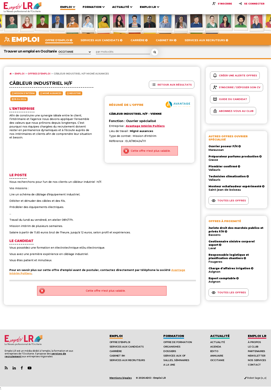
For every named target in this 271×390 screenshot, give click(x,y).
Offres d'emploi (39, 73)
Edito (214, 351)
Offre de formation (177, 342)
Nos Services (257, 360)
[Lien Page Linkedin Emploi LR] (14, 368)
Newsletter (256, 355)
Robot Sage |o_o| (255, 377)
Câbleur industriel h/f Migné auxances (81, 73)
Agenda (215, 346)
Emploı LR (257, 336)
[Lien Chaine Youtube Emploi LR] (29, 368)
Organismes (171, 346)
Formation (173, 336)
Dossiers (169, 351)
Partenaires (256, 351)
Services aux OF (174, 355)
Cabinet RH (117, 355)
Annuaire (216, 355)
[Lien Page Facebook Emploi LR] (22, 368)
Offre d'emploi (120, 342)
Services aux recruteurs (127, 360)
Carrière (116, 351)
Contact (254, 364)
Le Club (253, 346)
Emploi (19, 73)
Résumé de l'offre (126, 105)
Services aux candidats (127, 346)
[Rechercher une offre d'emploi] (154, 52)
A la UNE (169, 364)
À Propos (254, 342)
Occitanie (217, 360)
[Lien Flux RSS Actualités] (6, 368)
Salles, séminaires (176, 360)
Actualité (220, 336)
